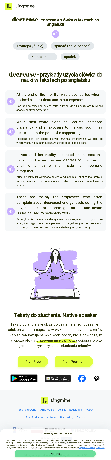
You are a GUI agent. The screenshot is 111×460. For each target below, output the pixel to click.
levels (79, 202)
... (100, 160)
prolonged (61, 208)
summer (48, 160)
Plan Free (33, 361)
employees (71, 197)
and (59, 160)
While (21, 122)
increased (94, 122)
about (38, 202)
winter (32, 165)
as (30, 155)
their (32, 122)
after (43, 127)
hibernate (94, 165)
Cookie (81, 417)
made (69, 165)
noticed (22, 100)
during (90, 202)
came (46, 165)
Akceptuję (55, 454)
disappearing (69, 133)
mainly (44, 197)
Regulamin (75, 409)
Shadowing (66, 417)
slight (37, 100)
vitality (50, 155)
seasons (95, 155)
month (51, 94)
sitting (76, 208)
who (86, 197)
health (97, 208)
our (65, 100)
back (28, 208)
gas (80, 127)
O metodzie (47, 409)
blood (56, 122)
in (60, 100)
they (98, 127)
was (64, 94)
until (20, 165)
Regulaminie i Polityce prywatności (92, 448)
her (40, 155)
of (37, 94)
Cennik (62, 409)
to (66, 127)
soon (89, 127)
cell (66, 122)
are (32, 197)
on (77, 155)
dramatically (26, 127)
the (24, 94)
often (97, 197)
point (49, 133)
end (31, 94)
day (19, 208)
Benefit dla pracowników (41, 417)
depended (66, 155)
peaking (23, 160)
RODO (89, 409)
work (66, 213)
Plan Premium (74, 361)
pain (37, 208)
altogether (24, 171)
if (35, 155)
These (21, 197)
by (42, 213)
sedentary (53, 213)
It (17, 155)
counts (77, 122)
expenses (77, 100)
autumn (93, 160)
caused (33, 213)
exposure (55, 127)
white (43, 122)
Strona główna (27, 409)
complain (24, 202)
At (18, 94)
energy (67, 202)
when (95, 94)
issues (21, 213)
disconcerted (79, 94)
